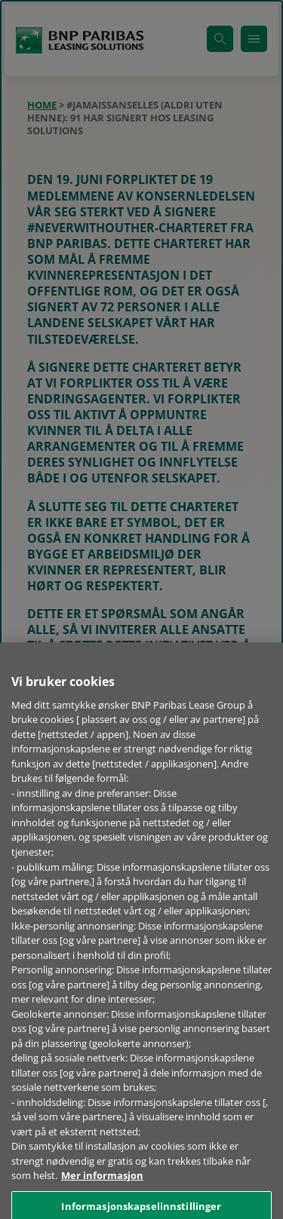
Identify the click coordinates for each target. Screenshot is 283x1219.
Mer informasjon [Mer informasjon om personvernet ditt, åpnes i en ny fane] (102, 1195)
